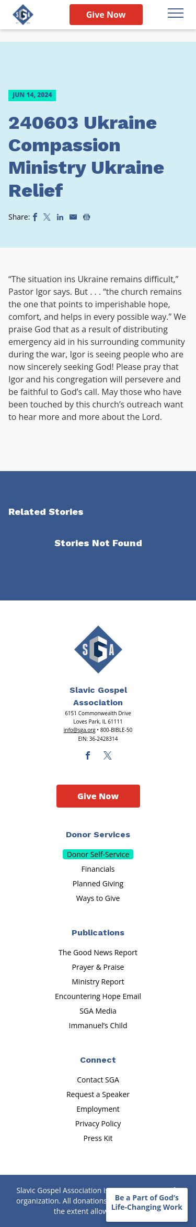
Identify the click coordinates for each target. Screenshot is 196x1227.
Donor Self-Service (98, 854)
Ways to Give (98, 898)
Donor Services (98, 834)
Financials (98, 869)
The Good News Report (98, 952)
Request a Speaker (98, 1094)
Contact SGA (98, 1080)
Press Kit (97, 1138)
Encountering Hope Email (98, 996)
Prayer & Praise (98, 967)
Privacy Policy (98, 1123)
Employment (98, 1109)
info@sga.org (80, 729)
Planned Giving (98, 883)
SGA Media (98, 1011)
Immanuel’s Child (98, 1025)
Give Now (106, 14)
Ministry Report (98, 982)
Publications (98, 932)
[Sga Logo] (23, 14)
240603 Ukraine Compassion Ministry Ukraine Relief (86, 156)
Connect (98, 1060)
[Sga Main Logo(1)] (98, 649)
